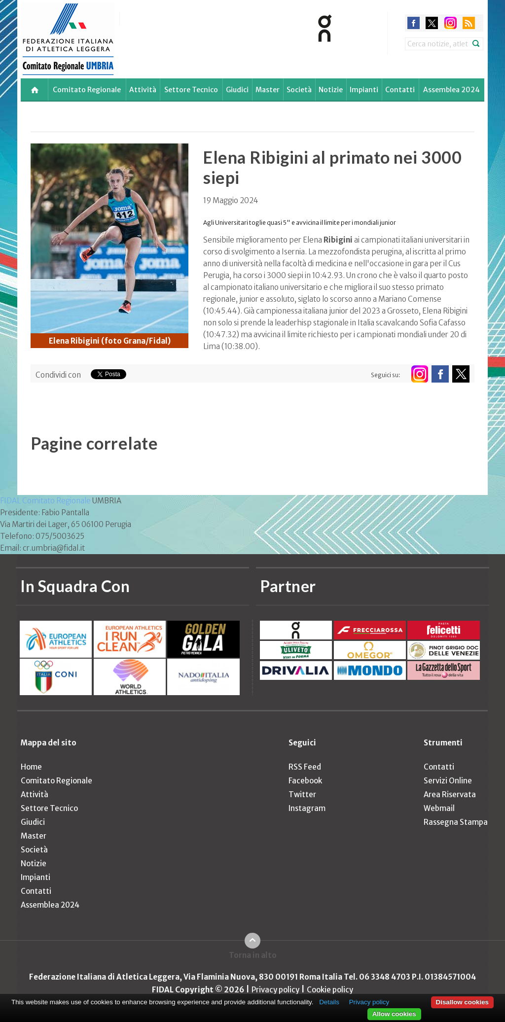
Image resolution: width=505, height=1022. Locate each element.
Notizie (331, 89)
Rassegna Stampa (456, 822)
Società (299, 89)
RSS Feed (305, 767)
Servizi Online (448, 780)
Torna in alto (253, 955)
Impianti (364, 89)
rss (469, 23)
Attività (142, 89)
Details (329, 1002)
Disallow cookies (462, 1002)
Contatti (400, 89)
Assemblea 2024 (451, 89)
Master (267, 89)
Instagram (307, 808)
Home (31, 767)
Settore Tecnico (191, 89)
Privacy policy (275, 989)
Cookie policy (330, 989)
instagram (450, 23)
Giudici (237, 89)
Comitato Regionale (87, 89)
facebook (413, 23)
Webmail (439, 808)
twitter (432, 23)
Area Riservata (450, 794)
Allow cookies (394, 1014)
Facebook (305, 780)
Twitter (302, 794)
